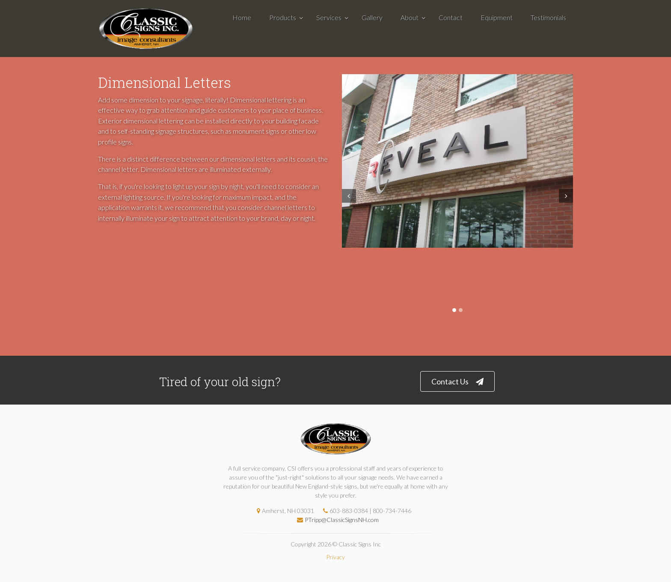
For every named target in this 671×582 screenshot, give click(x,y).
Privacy (335, 557)
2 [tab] (461, 310)
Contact (451, 17)
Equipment (497, 17)
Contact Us (457, 382)
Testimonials (548, 17)
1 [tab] (454, 310)
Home (241, 17)
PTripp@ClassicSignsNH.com (336, 519)
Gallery (372, 17)
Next (567, 195)
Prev (348, 195)
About (410, 17)
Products (282, 17)
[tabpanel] (457, 161)
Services (328, 17)
